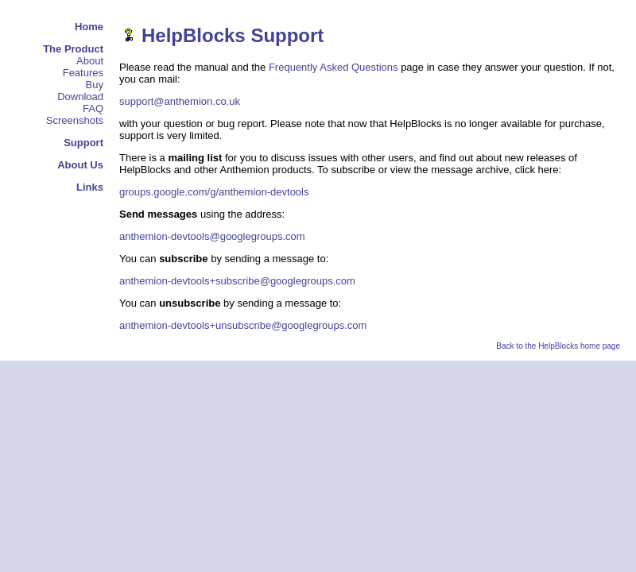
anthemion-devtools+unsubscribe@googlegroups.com (242, 325)
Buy (94, 85)
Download (80, 96)
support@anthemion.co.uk (179, 101)
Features (83, 73)
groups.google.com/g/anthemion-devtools (213, 192)
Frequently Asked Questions (333, 67)
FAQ (93, 108)
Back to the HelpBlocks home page (558, 346)
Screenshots (74, 120)
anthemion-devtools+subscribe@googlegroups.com (237, 281)
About (89, 61)
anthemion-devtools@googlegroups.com (212, 236)
